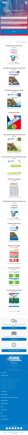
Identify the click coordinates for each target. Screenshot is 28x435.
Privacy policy (21, 432)
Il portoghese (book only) (14, 223)
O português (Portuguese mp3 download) (14, 134)
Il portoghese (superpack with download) (14, 68)
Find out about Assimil (14, 350)
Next (18, 311)
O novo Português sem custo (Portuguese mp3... (14, 156)
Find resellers (14, 339)
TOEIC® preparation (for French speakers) (10, 380)
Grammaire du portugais (14, 179)
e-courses (3, 376)
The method (4, 391)
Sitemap (4, 432)
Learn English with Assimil (7, 378)
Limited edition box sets (6, 389)
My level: (3, 25)
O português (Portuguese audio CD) (14, 90)
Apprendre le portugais (14, 245)
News (2, 406)
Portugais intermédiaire (14, 267)
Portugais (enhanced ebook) (14, 290)
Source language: (5, 15)
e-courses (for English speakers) (8, 382)
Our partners (4, 394)
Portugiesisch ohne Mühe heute (14, 45)
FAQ (2, 412)
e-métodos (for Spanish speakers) (8, 383)
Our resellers (4, 400)
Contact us (4, 416)
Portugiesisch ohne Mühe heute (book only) (14, 201)
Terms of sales (16, 432)
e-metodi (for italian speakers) (8, 385)
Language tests (5, 419)
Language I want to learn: (7, 20)
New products (4, 403)
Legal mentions (9, 432)
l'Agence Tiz (16, 433)
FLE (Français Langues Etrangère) (8, 387)
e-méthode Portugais (14, 112)
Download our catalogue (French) (9, 397)
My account (4, 409)
